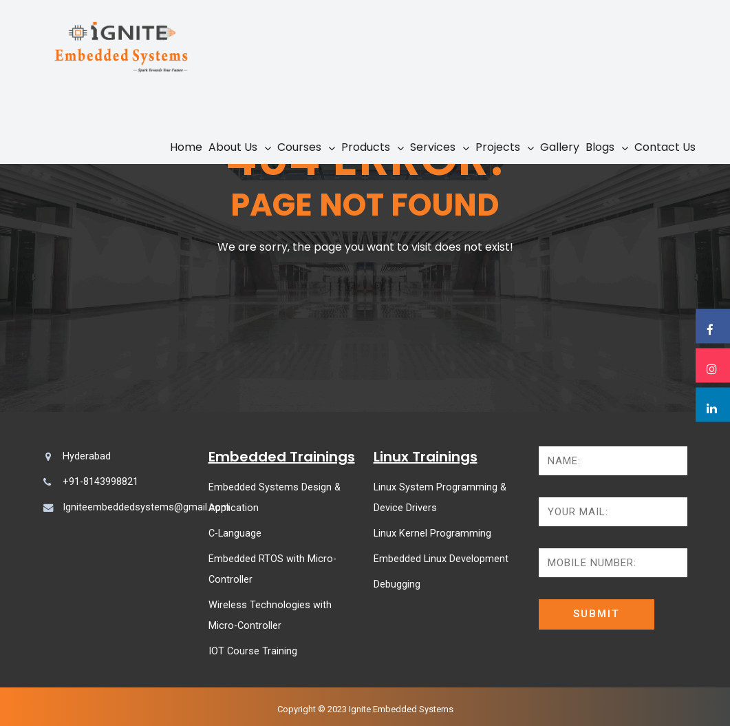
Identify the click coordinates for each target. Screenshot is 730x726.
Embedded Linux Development (441, 559)
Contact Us (665, 147)
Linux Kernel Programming (432, 533)
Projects (497, 147)
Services (432, 147)
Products (365, 147)
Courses (299, 147)
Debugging (397, 584)
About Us (232, 147)
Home (186, 147)
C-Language (234, 533)
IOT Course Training (252, 651)
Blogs (600, 147)
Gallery (559, 147)
